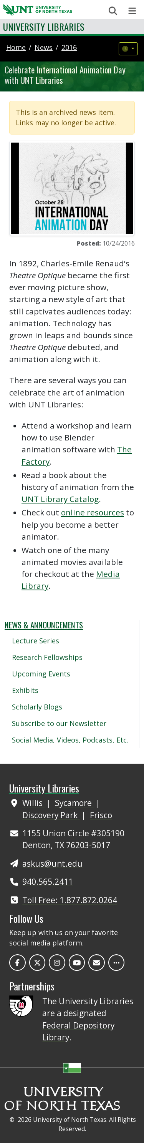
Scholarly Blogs (37, 706)
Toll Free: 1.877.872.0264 (69, 900)
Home (16, 47)
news (44, 47)
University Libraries (43, 26)
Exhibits (25, 690)
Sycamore (74, 802)
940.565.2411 (47, 881)
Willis (33, 802)
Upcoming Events (41, 673)
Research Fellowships (47, 657)
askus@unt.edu (52, 863)
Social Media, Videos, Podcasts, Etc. (70, 739)
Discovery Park (50, 815)
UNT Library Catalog (60, 498)
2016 (69, 47)
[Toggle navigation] (132, 11)
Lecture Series (35, 640)
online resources (92, 512)
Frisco (101, 815)
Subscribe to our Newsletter (59, 723)
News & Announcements (44, 625)
